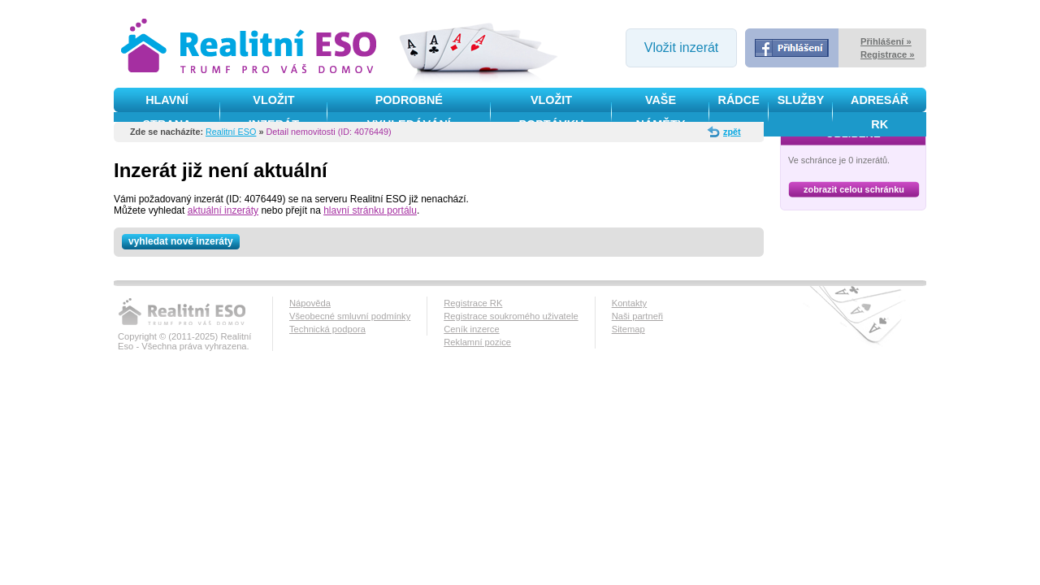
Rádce (739, 99)
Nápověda (310, 303)
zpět (732, 131)
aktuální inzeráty (223, 210)
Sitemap (628, 329)
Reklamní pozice (477, 342)
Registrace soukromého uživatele (511, 316)
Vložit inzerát (681, 47)
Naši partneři (637, 316)
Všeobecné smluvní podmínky (349, 316)
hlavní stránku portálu (370, 210)
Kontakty (630, 303)
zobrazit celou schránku (854, 189)
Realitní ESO (231, 131)
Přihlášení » (886, 41)
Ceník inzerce (471, 329)
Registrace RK (473, 303)
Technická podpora (327, 329)
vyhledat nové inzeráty (184, 241)
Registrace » (887, 54)
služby (801, 99)
